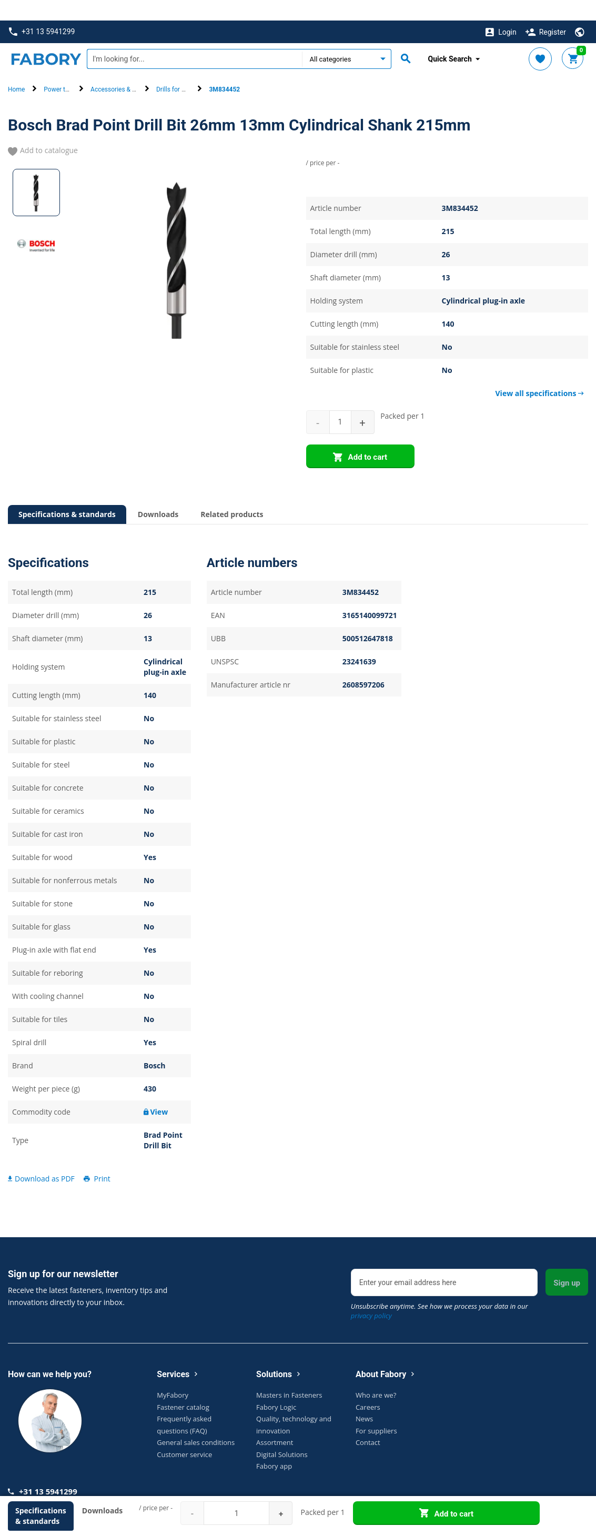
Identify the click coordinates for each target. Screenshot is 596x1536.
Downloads (158, 494)
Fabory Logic (276, 1386)
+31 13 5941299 (42, 11)
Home (16, 69)
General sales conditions (196, 1422)
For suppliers (376, 1409)
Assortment (274, 1422)
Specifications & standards (67, 494)
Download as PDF (41, 1158)
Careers (368, 1386)
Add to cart (360, 437)
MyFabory (172, 1374)
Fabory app (274, 1445)
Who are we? (376, 1374)
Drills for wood (176, 69)
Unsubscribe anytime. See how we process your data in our (439, 1290)
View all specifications (540, 373)
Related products (231, 494)
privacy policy (371, 1295)
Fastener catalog (183, 1386)
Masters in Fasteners (289, 1374)
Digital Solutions (282, 1433)
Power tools (60, 69)
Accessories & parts (118, 69)
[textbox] (194, 38)
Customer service (184, 1433)
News (364, 1398)
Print (96, 1158)
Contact (368, 1422)
